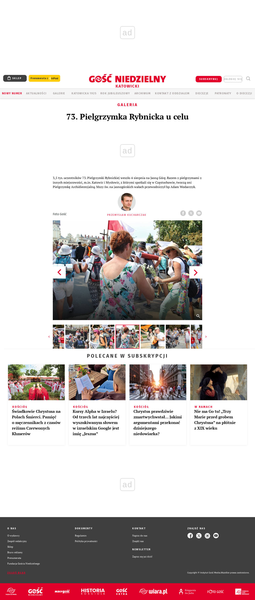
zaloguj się (233, 79)
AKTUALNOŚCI (36, 93)
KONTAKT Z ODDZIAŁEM (172, 93)
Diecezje (201, 93)
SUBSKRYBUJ (208, 79)
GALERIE (59, 93)
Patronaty (223, 93)
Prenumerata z (44, 78)
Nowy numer (12, 93)
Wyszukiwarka (248, 78)
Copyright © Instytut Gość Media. (204, 572)
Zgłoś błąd (16, 572)
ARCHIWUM (142, 93)
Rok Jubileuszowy (115, 93)
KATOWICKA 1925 (84, 93)
